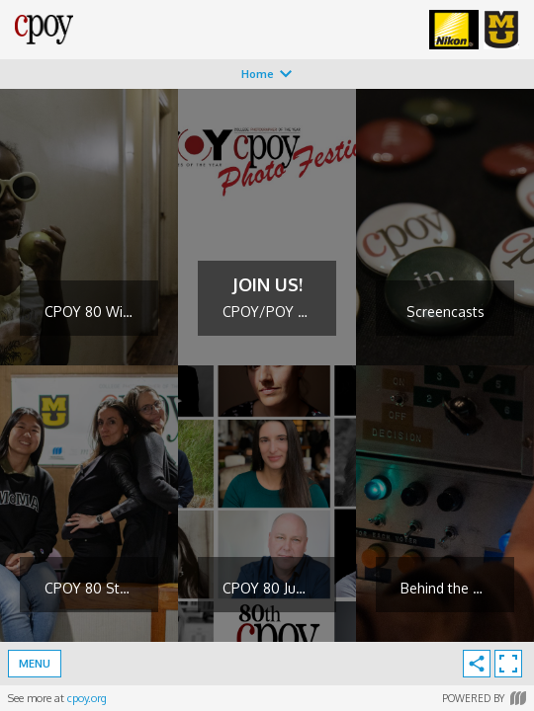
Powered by (484, 698)
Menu (34, 664)
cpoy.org (87, 698)
